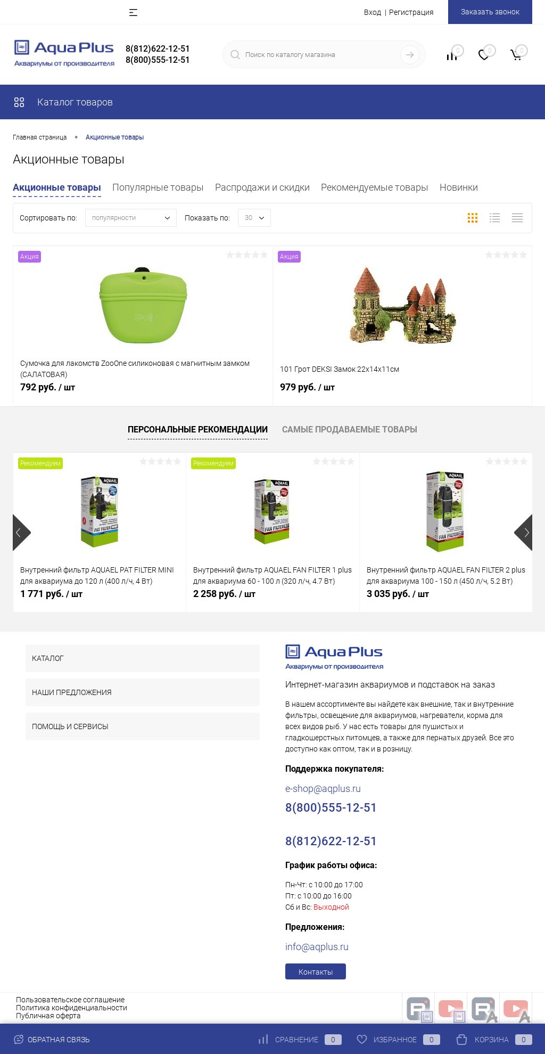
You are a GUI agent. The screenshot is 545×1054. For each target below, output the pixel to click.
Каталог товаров (63, 102)
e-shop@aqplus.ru (323, 788)
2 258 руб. (224, 593)
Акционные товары (57, 187)
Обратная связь (51, 1039)
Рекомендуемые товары (374, 187)
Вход (372, 12)
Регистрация (411, 12)
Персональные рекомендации (198, 429)
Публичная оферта (48, 1015)
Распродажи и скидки (262, 187)
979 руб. (402, 393)
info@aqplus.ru (317, 946)
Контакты (316, 972)
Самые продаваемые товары (349, 429)
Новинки (459, 187)
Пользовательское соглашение (70, 999)
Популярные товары (158, 187)
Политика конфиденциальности (71, 1007)
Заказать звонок (490, 11)
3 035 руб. (398, 593)
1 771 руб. (51, 593)
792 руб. (143, 393)
